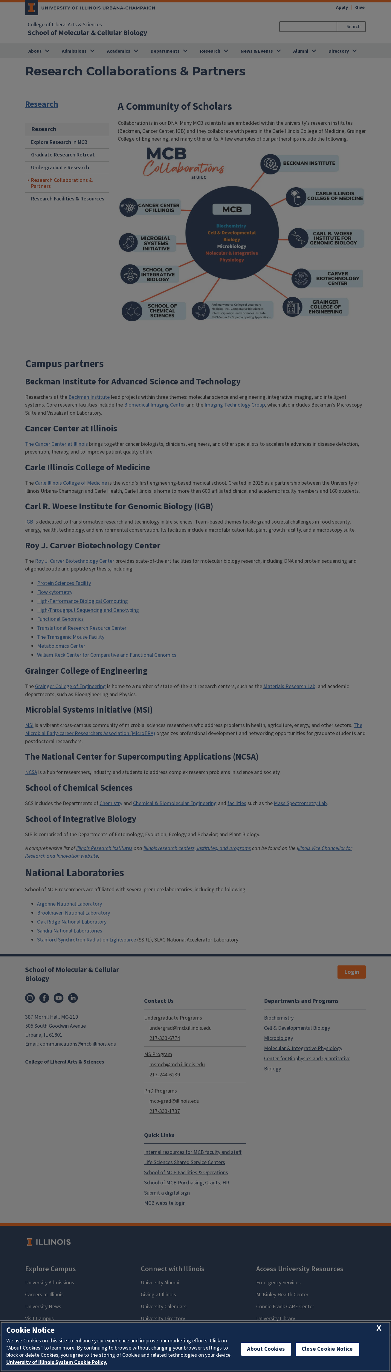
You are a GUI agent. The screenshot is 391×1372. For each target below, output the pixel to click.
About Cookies (266, 1349)
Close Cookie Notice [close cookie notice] (327, 1349)
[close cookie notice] (379, 1328)
